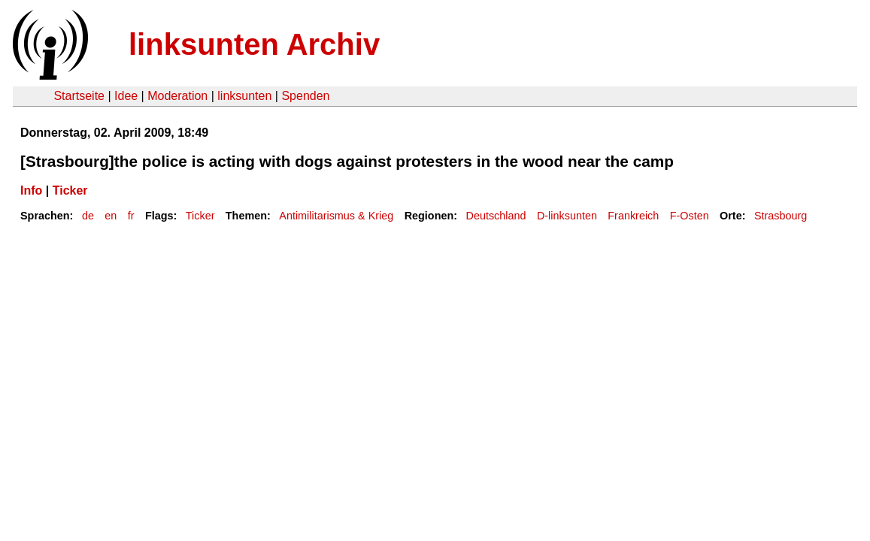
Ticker (70, 190)
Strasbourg (780, 216)
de (88, 216)
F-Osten (689, 216)
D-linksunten (567, 216)
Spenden (305, 95)
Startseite (79, 95)
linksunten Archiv (254, 44)
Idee (126, 95)
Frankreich (633, 216)
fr (131, 216)
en (111, 216)
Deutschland (496, 216)
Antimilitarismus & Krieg (336, 216)
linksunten (244, 95)
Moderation (177, 95)
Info (31, 190)
